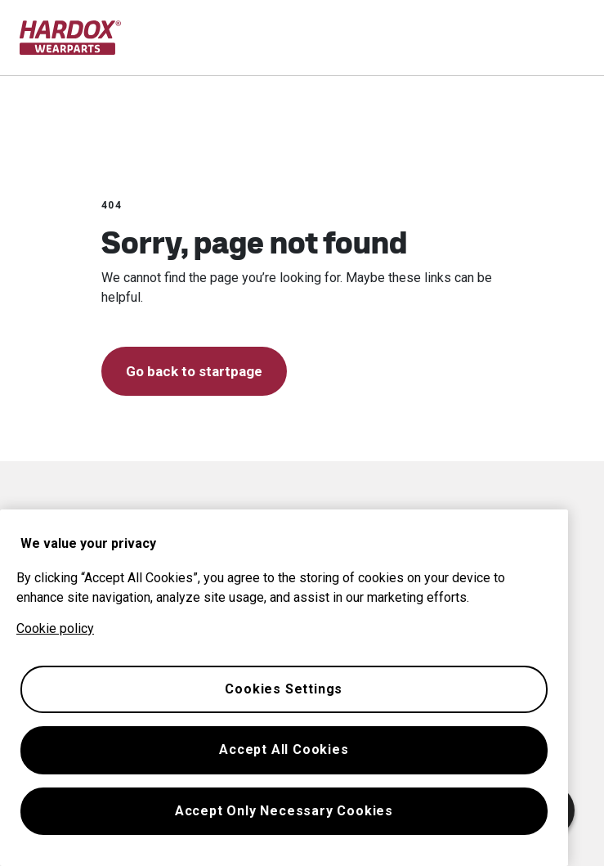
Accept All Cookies (283, 749)
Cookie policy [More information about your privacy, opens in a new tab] (55, 628)
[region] (284, 687)
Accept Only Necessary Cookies (284, 811)
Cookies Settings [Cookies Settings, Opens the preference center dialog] (283, 689)
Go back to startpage (194, 371)
